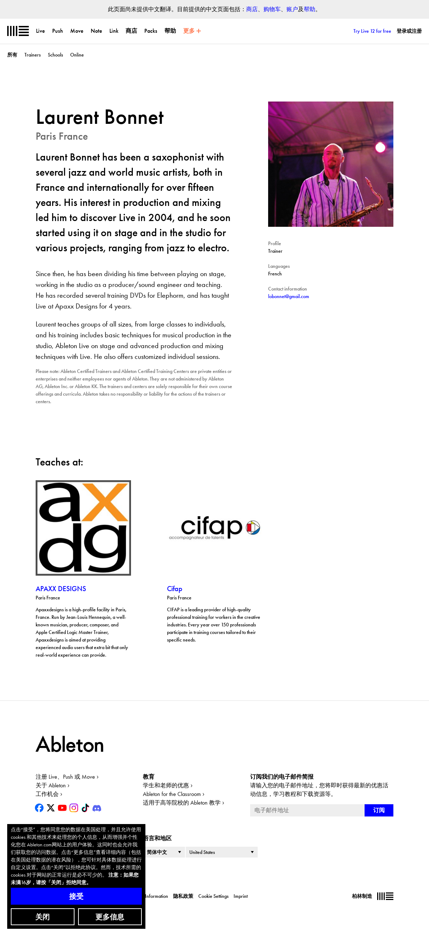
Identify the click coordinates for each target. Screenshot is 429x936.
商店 (252, 9)
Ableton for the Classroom (172, 794)
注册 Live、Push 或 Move (65, 776)
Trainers (32, 54)
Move (76, 31)
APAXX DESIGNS (61, 588)
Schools (55, 54)
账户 (292, 9)
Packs (150, 31)
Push (57, 31)
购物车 (272, 9)
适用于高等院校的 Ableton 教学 (182, 802)
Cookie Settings (213, 896)
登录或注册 (409, 31)
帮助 (309, 9)
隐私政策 (183, 896)
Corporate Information (145, 896)
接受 (76, 896)
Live (40, 31)
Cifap (174, 588)
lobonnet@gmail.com (288, 296)
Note (96, 31)
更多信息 (109, 917)
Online (77, 54)
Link (113, 31)
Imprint (241, 896)
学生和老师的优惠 (166, 785)
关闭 (42, 917)
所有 (12, 54)
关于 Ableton (51, 785)
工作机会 (47, 794)
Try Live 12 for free (372, 31)
